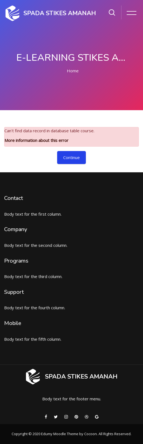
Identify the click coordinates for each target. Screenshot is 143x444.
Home (73, 70)
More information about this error (36, 140)
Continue (71, 157)
